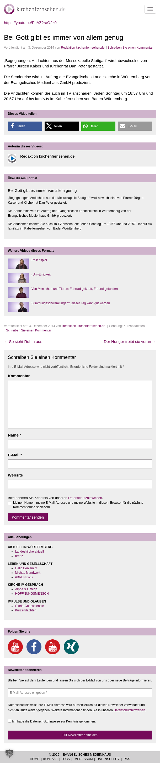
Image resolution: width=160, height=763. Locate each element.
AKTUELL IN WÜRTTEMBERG (30, 547)
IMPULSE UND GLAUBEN (27, 601)
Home (34, 759)
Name (13, 435)
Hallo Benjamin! (26, 568)
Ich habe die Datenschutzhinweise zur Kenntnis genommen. (52, 721)
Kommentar (19, 376)
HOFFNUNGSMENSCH (32, 593)
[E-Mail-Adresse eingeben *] (80, 692)
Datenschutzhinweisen (85, 498)
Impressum (83, 759)
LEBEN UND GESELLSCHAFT (30, 564)
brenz (19, 556)
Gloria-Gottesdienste (29, 606)
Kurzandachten (25, 610)
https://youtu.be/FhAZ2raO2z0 (30, 22)
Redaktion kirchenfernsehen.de (82, 47)
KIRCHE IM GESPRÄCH (25, 585)
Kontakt (50, 759)
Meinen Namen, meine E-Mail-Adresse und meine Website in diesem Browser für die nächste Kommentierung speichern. (75, 505)
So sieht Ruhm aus (23, 341)
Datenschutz (108, 759)
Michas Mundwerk (28, 573)
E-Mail (13, 455)
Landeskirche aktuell (29, 551)
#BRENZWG (24, 577)
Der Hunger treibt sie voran (130, 341)
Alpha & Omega (26, 589)
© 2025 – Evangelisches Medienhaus (80, 754)
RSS (127, 759)
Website (15, 475)
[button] (25, 126)
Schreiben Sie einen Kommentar (130, 47)
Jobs (66, 759)
